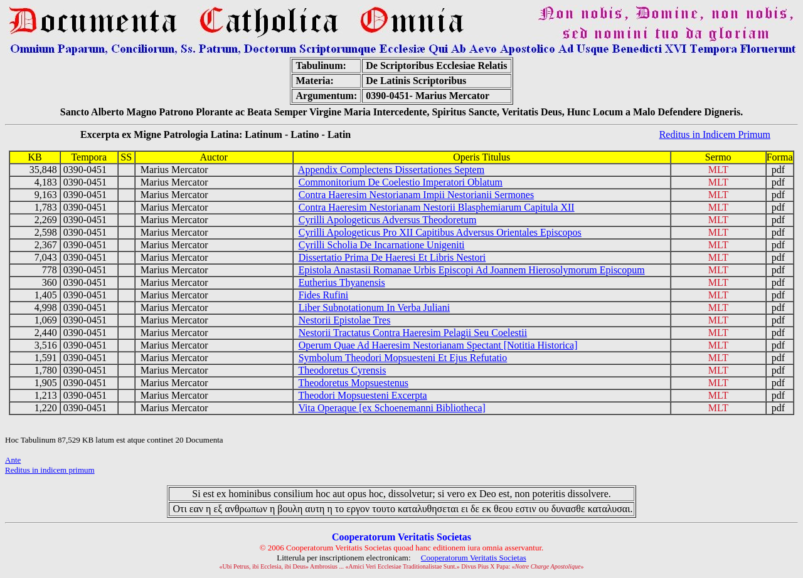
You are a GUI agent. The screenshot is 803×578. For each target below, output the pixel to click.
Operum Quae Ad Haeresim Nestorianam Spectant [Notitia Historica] (438, 345)
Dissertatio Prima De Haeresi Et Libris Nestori (392, 257)
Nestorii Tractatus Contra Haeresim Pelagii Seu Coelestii (413, 332)
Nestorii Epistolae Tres (345, 320)
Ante (13, 460)
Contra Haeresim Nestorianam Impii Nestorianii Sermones (416, 194)
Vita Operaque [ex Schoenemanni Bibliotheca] (391, 407)
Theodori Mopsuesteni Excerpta (362, 395)
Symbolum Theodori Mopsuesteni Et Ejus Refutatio (403, 357)
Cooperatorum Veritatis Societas (473, 557)
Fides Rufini (324, 295)
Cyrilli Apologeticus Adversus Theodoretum (388, 219)
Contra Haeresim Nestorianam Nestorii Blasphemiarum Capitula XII (437, 207)
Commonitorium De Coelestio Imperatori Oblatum (401, 182)
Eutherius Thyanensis (342, 282)
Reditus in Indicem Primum (714, 134)
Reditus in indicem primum (50, 470)
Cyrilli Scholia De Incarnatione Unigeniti (382, 244)
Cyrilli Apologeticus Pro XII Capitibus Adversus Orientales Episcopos (440, 232)
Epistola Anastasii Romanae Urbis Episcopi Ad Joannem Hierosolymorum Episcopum (472, 270)
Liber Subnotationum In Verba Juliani (374, 307)
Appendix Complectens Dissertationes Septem (391, 169)
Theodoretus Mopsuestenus (353, 382)
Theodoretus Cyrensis (342, 370)
